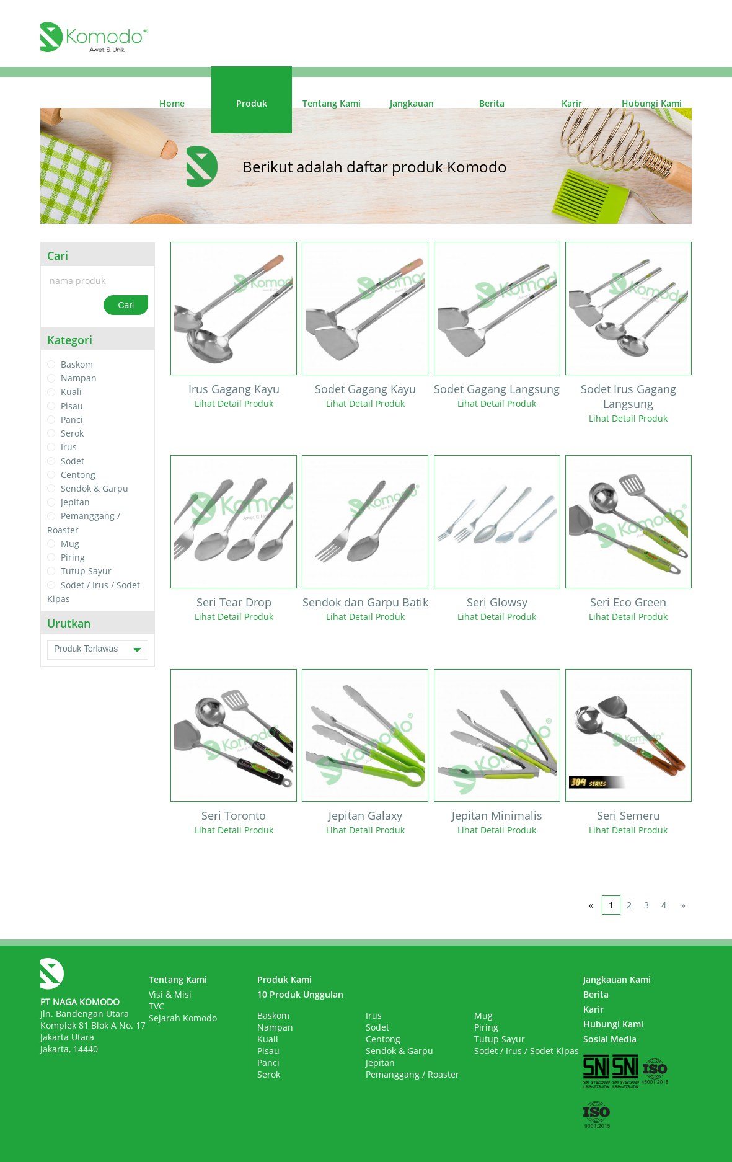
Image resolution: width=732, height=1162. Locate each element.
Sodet (72, 461)
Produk (251, 103)
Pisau (72, 406)
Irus (69, 447)
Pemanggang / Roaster (412, 1074)
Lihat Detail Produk (234, 403)
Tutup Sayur (86, 571)
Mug (70, 543)
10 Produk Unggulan (300, 994)
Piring (73, 557)
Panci (72, 419)
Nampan (79, 378)
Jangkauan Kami (617, 979)
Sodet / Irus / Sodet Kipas (526, 1051)
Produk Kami (284, 979)
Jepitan (75, 502)
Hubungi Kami (652, 103)
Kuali (71, 392)
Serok (72, 433)
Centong (78, 475)
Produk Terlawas (97, 650)
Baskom (77, 364)
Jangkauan (412, 103)
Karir (572, 103)
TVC (156, 1006)
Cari (126, 305)
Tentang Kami (331, 103)
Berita (492, 103)
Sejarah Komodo (183, 1018)
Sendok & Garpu (94, 488)
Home (172, 103)
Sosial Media (610, 1039)
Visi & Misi (170, 994)
